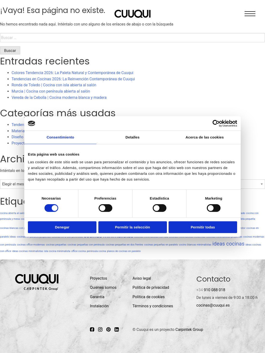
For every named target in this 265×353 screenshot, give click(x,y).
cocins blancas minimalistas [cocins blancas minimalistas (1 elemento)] (195, 244)
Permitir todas (203, 227)
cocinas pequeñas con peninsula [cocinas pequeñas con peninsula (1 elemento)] (86, 244)
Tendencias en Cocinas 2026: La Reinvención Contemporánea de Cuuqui (73, 79)
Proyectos (20, 143)
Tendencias (21, 124)
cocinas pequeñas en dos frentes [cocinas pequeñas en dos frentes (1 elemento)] (124, 244)
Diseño (17, 137)
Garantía (97, 297)
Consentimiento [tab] (60, 137)
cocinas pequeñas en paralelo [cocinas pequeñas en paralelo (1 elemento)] (161, 244)
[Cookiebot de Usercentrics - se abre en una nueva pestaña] (216, 123)
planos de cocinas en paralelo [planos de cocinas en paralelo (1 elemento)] (124, 251)
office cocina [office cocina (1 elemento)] (78, 251)
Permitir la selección (132, 227)
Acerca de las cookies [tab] (205, 137)
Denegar (62, 227)
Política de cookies (148, 297)
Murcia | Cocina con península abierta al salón (51, 91)
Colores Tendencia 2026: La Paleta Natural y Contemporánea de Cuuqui (72, 72)
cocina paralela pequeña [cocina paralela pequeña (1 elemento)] (241, 219)
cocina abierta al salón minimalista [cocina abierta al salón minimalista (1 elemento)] (20, 213)
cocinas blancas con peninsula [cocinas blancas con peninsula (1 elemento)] (17, 228)
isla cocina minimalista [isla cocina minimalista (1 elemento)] (57, 251)
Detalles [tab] (132, 137)
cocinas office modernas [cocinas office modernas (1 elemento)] (31, 244)
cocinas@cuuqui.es (213, 305)
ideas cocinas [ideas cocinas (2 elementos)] (228, 244)
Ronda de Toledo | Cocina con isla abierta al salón (54, 85)
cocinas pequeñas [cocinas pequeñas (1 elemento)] (56, 244)
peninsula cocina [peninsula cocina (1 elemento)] (96, 251)
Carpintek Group (189, 329)
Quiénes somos (103, 287)
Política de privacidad (150, 287)
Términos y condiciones (152, 306)
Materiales (21, 131)
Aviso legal (141, 278)
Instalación (99, 306)
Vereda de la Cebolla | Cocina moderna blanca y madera (59, 97)
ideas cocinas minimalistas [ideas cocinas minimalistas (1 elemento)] (27, 251)
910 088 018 (210, 290)
